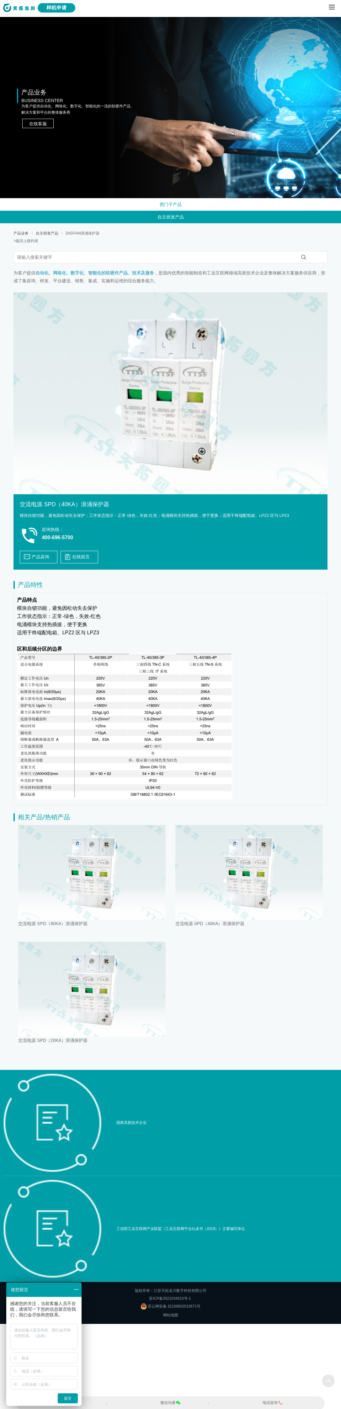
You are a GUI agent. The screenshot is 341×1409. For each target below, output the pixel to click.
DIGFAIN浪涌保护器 (82, 233)
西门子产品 (171, 204)
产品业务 (21, 233)
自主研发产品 (170, 216)
